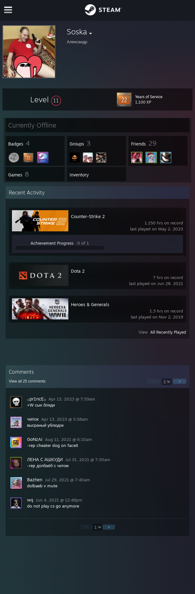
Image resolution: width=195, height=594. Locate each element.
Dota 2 (78, 271)
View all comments (27, 381)
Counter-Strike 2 (88, 216)
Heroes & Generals (90, 304)
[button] (45, 99)
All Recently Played (168, 332)
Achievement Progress (52, 243)
